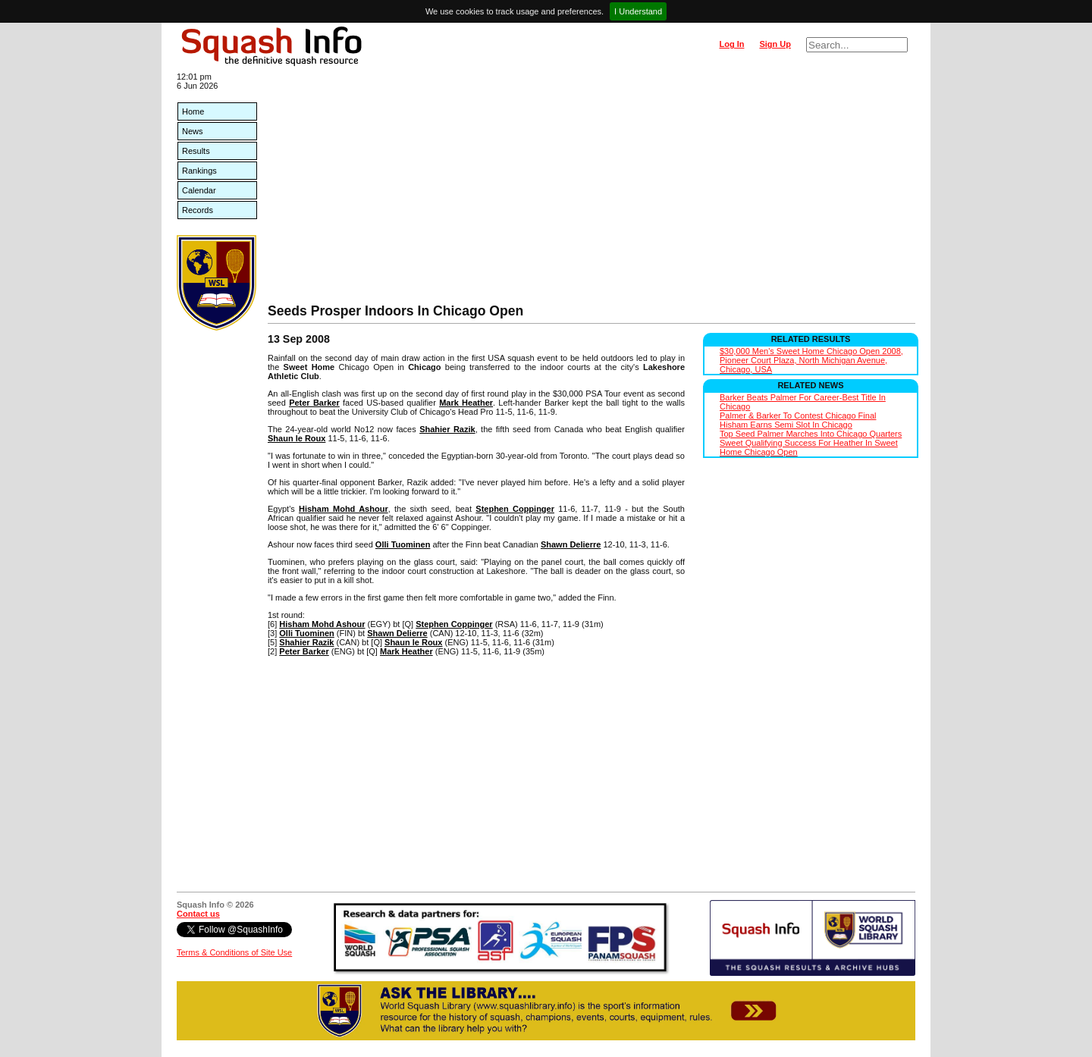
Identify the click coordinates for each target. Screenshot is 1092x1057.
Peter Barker (314, 402)
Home (193, 111)
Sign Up (775, 44)
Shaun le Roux (296, 438)
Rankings (199, 170)
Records (197, 210)
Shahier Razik (447, 429)
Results (196, 150)
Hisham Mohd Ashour (343, 508)
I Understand (638, 11)
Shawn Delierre (571, 544)
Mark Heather (466, 402)
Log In (731, 44)
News (192, 131)
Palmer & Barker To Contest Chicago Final (798, 415)
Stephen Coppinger (514, 508)
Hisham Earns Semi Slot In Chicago (786, 424)
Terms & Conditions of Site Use (234, 952)
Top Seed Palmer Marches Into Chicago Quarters (811, 433)
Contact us (198, 913)
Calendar (199, 190)
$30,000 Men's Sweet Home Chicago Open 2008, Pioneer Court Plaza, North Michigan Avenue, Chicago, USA (811, 360)
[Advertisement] (591, 189)
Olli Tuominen (403, 544)
